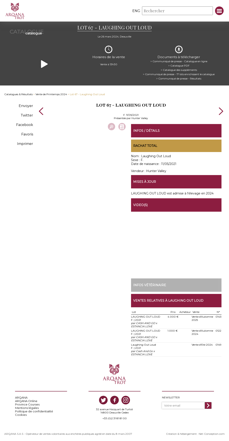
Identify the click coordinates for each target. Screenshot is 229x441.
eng (136, 11)
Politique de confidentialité (34, 411)
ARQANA (21, 397)
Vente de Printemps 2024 (51, 94)
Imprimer (25, 144)
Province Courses (27, 404)
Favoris (27, 134)
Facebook (24, 125)
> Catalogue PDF (178, 65)
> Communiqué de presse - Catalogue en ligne (178, 61)
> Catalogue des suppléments (179, 69)
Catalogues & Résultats (18, 94)
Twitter (27, 115)
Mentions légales (27, 408)
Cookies (21, 414)
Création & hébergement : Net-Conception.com (195, 433)
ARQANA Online (26, 401)
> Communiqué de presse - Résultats (178, 78)
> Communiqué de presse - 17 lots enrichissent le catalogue (179, 74)
